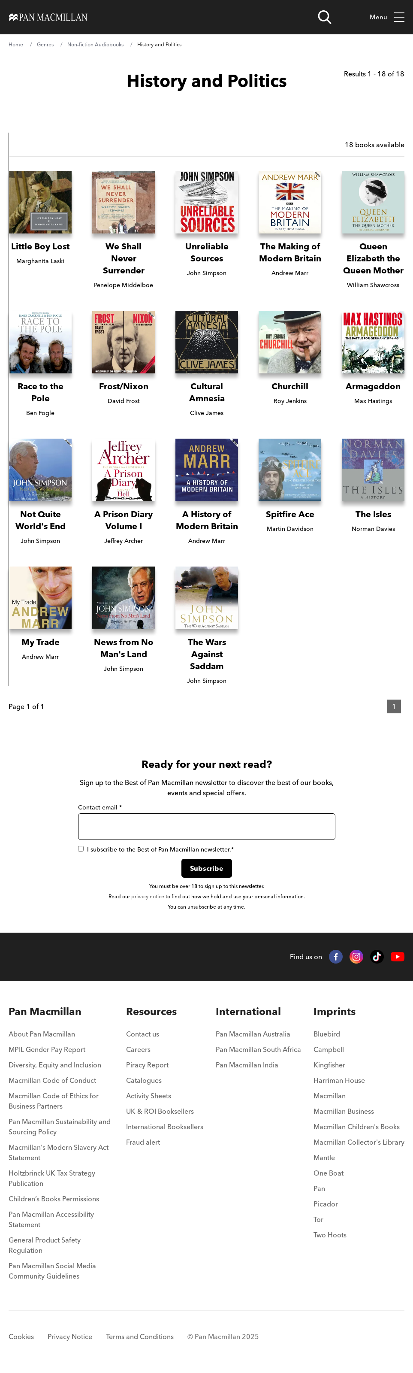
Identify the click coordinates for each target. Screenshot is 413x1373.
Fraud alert (143, 1142)
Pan (319, 1188)
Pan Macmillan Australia (253, 1034)
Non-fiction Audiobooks (95, 44)
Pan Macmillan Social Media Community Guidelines (52, 1270)
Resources (151, 1011)
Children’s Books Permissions (54, 1198)
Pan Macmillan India (247, 1065)
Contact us (142, 1034)
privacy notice (147, 896)
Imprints (335, 1011)
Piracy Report (147, 1065)
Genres (45, 44)
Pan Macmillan (45, 1011)
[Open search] (325, 17)
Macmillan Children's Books (357, 1126)
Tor (318, 1219)
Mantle (324, 1157)
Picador (326, 1204)
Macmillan (330, 1095)
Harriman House (339, 1080)
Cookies (21, 1336)
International (248, 1011)
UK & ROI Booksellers (160, 1111)
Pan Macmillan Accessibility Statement (51, 1219)
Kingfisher (329, 1065)
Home (16, 44)
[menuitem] (61, 1036)
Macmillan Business (344, 1111)
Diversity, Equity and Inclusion (55, 1065)
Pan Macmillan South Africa (258, 1049)
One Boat (329, 1173)
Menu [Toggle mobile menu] (387, 17)
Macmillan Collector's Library (359, 1142)
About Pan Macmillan (42, 1034)
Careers (138, 1049)
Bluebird (327, 1034)
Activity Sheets (148, 1095)
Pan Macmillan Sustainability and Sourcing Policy (60, 1126)
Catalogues (144, 1080)
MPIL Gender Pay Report (47, 1049)
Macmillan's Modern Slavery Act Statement (59, 1152)
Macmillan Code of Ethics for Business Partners (54, 1100)
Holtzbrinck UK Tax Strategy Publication (52, 1178)
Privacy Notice (70, 1336)
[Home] (48, 17)
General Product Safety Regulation (45, 1245)
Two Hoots (330, 1235)
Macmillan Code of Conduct (52, 1080)
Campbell (329, 1049)
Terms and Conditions (140, 1336)
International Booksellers (164, 1126)
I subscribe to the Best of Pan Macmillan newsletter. (156, 849)
